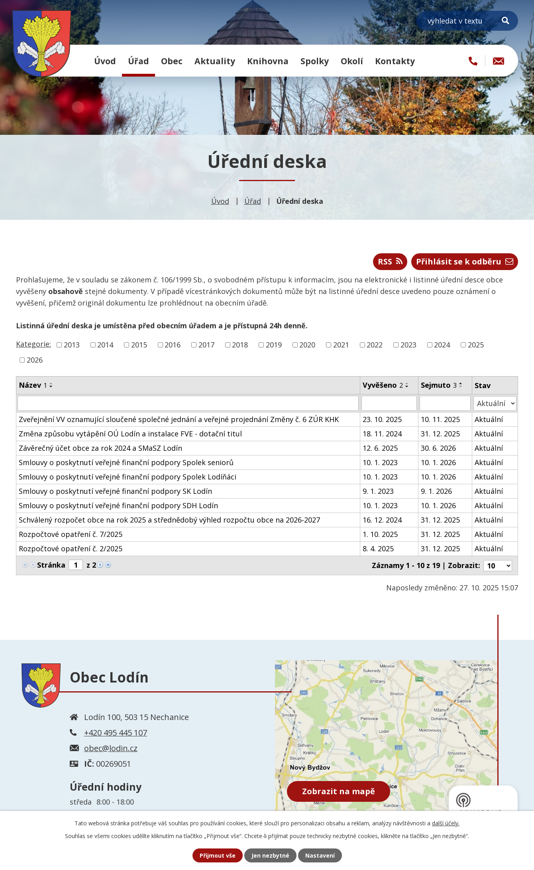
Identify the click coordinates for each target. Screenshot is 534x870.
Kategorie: (33, 344)
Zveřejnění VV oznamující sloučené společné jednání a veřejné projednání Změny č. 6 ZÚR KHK (179, 419)
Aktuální (489, 419)
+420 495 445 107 (115, 732)
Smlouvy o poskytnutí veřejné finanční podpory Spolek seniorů (126, 462)
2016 (173, 344)
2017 (206, 344)
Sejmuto (439, 385)
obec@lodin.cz (110, 747)
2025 (476, 344)
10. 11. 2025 (440, 419)
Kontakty (395, 61)
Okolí (352, 61)
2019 (274, 344)
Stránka (51, 565)
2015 (139, 344)
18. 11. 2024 (382, 433)
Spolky (314, 61)
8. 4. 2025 (378, 548)
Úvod (105, 61)
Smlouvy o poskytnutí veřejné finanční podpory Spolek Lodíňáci (127, 476)
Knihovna (268, 61)
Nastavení (320, 855)
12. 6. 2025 (380, 448)
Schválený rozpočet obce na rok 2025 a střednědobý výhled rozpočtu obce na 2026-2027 (169, 520)
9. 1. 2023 (378, 491)
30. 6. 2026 (438, 448)
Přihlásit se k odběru (464, 261)
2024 (442, 344)
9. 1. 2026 (436, 491)
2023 (408, 344)
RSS (390, 261)
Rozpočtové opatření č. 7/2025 (70, 534)
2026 (35, 360)
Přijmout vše (218, 855)
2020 (307, 344)
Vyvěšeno (383, 385)
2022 (375, 344)
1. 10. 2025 (380, 534)
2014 (105, 344)
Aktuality (214, 61)
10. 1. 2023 (380, 462)
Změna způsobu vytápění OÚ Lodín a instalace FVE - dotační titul (130, 433)
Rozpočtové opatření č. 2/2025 (70, 548)
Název (33, 385)
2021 (341, 344)
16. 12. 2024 (382, 520)
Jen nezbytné (270, 855)
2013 (72, 344)
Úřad (138, 61)
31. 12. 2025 (440, 433)
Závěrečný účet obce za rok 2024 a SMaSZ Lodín (100, 448)
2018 (240, 344)
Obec (172, 61)
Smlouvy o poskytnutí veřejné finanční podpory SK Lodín (115, 491)
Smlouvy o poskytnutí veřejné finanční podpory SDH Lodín (118, 505)
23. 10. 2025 (382, 419)
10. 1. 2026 (438, 462)
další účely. (445, 823)
